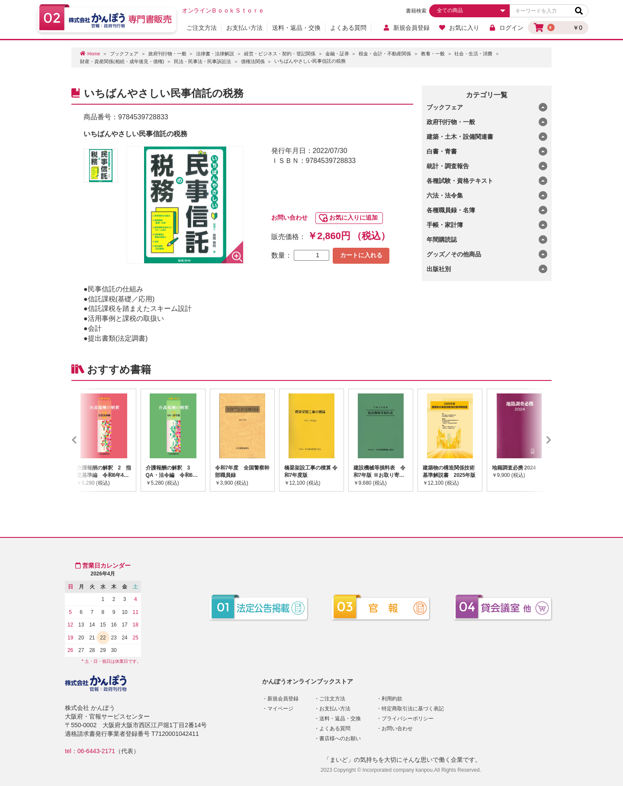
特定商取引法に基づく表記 (413, 709)
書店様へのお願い (340, 738)
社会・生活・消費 (473, 53)
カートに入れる (361, 255)
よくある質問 (348, 27)
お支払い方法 (244, 27)
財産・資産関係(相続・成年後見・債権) (122, 61)
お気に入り (459, 27)
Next (536, 440)
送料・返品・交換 (296, 27)
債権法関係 (253, 61)
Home (93, 53)
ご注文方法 (201, 27)
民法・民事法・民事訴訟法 (202, 61)
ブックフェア (124, 53)
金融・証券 (337, 53)
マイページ (280, 709)
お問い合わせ (289, 217)
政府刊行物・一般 (167, 53)
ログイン (505, 27)
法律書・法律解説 (215, 53)
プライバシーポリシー (408, 719)
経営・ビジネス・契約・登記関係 (279, 53)
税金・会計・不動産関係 (385, 53)
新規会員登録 (406, 27)
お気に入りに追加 (353, 217)
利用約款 (392, 699)
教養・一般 (433, 53)
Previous (87, 440)
